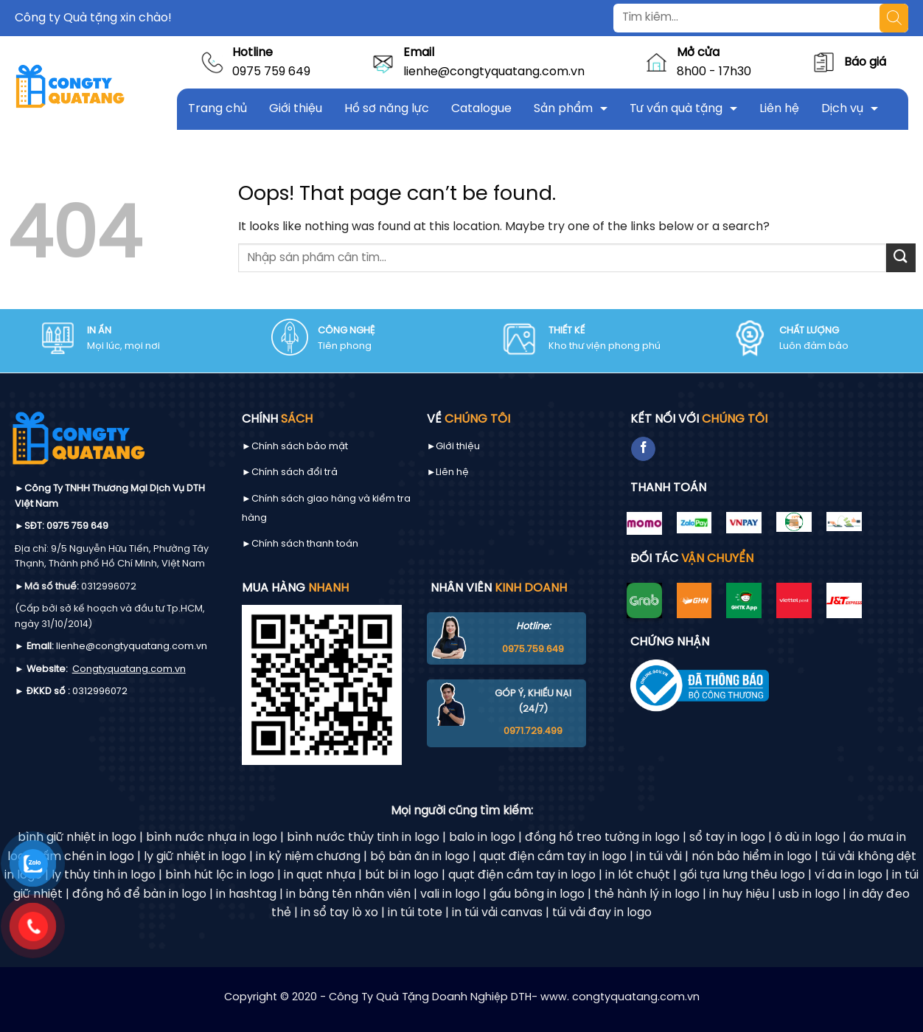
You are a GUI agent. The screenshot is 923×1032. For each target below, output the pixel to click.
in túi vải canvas (497, 913)
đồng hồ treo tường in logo (602, 837)
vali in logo (450, 894)
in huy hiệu (739, 894)
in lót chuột (637, 875)
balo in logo (482, 837)
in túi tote (415, 913)
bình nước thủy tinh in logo (363, 837)
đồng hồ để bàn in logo (139, 894)
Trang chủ (217, 109)
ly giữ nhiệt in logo (195, 857)
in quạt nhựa (319, 875)
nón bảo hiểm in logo (752, 857)
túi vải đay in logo (602, 913)
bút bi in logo (402, 875)
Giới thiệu (295, 109)
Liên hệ (779, 109)
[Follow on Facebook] (643, 449)
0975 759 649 (271, 72)
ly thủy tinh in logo (104, 875)
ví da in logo (848, 875)
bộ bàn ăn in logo (420, 857)
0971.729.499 (533, 731)
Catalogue (481, 109)
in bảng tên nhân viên (348, 894)
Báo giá (865, 62)
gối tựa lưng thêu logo (742, 875)
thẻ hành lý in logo (647, 894)
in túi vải (659, 857)
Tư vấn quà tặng (676, 109)
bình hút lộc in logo (219, 875)
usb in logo (809, 894)
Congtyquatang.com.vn (129, 669)
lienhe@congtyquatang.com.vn (494, 72)
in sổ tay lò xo (339, 913)
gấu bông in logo (537, 894)
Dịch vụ (842, 109)
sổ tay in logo (727, 837)
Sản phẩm (563, 109)
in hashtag (246, 894)
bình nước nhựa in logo (211, 837)
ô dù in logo (807, 837)
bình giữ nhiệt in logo (77, 837)
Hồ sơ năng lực (386, 109)
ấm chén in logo (88, 857)
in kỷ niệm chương (308, 857)
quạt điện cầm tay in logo (553, 857)
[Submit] (901, 257)
